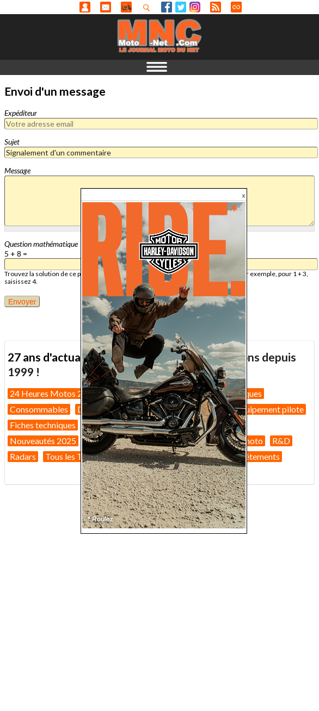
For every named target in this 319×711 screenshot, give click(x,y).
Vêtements (260, 456)
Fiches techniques (43, 425)
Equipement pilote (270, 409)
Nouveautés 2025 (43, 440)
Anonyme (84, 7)
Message (17, 170)
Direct (236, 7)
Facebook (166, 7)
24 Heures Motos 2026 (53, 393)
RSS (215, 7)
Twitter (180, 7)
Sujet (12, 141)
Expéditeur (20, 112)
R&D (281, 440)
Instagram (194, 7)
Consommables (39, 409)
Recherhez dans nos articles (148, 7)
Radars (23, 456)
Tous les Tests (71, 456)
